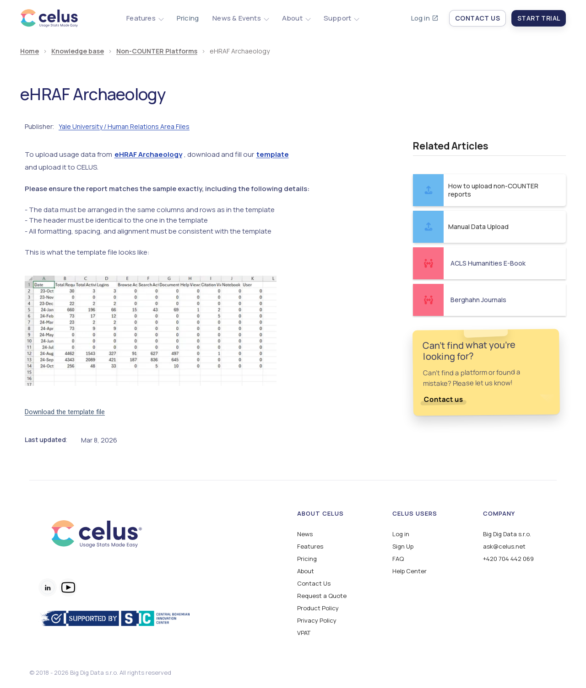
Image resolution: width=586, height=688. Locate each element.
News (305, 534)
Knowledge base (77, 51)
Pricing (188, 18)
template (272, 154)
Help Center (409, 571)
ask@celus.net (504, 546)
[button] (145, 18)
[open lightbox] (151, 331)
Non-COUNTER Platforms (156, 51)
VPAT (303, 633)
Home (29, 51)
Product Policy (318, 608)
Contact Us (314, 584)
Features (310, 546)
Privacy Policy (316, 621)
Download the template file (65, 412)
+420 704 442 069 (508, 559)
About (305, 571)
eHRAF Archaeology (148, 154)
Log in (420, 18)
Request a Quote (322, 596)
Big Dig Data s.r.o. (507, 534)
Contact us (443, 399)
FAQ (398, 559)
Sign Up (402, 546)
